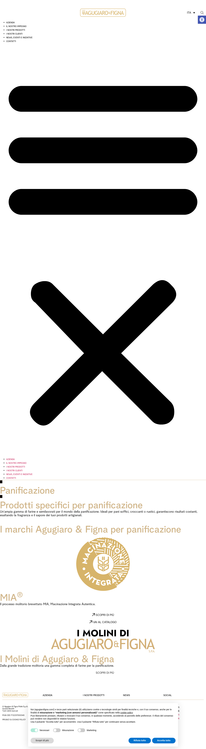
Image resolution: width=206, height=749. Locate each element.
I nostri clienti (14, 33)
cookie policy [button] (126, 712)
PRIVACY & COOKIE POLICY (14, 719)
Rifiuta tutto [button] (140, 740)
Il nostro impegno (16, 26)
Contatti (11, 41)
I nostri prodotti (15, 29)
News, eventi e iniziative (19, 37)
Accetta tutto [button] (164, 740)
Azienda (10, 22)
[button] (202, 20)
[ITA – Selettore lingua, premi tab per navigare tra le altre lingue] (191, 12)
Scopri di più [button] (42, 740)
